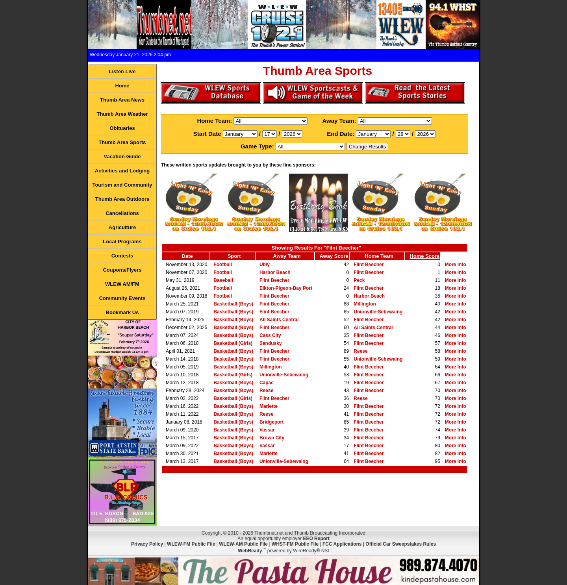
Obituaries (122, 128)
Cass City (270, 335)
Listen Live (122, 71)
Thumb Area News (122, 100)
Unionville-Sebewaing (378, 312)
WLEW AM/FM (122, 284)
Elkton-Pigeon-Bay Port (285, 288)
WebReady (250, 551)
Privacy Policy (147, 544)
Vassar (267, 430)
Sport (234, 256)
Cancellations (122, 213)
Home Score (424, 256)
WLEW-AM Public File (243, 544)
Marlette (268, 406)
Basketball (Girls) (232, 343)
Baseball (223, 280)
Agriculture (122, 227)
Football (222, 264)
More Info (455, 264)
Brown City (271, 438)
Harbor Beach (275, 272)
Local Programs (122, 241)
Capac (266, 382)
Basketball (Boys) (233, 304)
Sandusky (270, 343)
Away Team (286, 256)
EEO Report (316, 538)
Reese (360, 351)
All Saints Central (278, 319)
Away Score (333, 256)
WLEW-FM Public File (191, 544)
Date (187, 256)
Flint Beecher (369, 264)
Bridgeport (271, 422)
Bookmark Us (122, 312)
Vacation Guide (122, 156)
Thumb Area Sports (122, 142)
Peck (359, 280)
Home (122, 86)
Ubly (264, 264)
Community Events (122, 298)
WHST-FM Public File (295, 544)
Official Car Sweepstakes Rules (400, 544)
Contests (122, 256)
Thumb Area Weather (122, 114)
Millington (365, 304)
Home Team (379, 256)
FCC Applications (342, 544)
